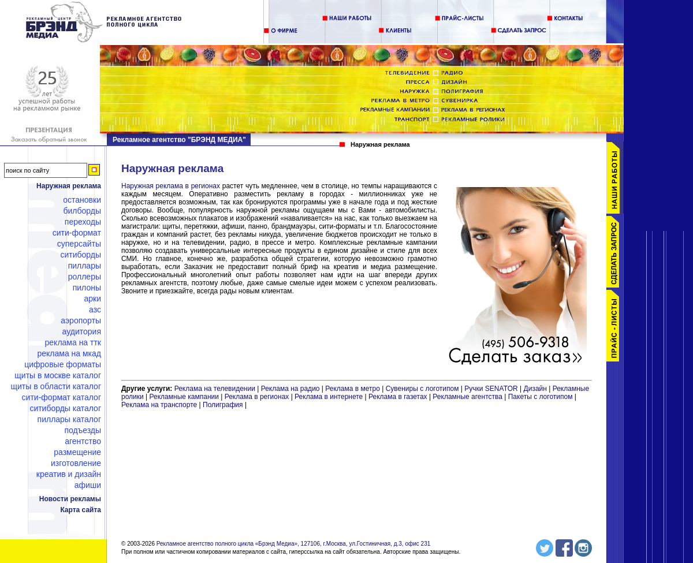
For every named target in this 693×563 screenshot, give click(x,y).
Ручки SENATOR (490, 389)
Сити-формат (77, 233)
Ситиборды (80, 255)
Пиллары (84, 266)
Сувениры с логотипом (422, 389)
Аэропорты (81, 320)
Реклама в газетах (398, 397)
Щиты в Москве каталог (57, 375)
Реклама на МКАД (69, 353)
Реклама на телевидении (214, 389)
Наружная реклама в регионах (170, 186)
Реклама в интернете (329, 397)
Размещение (77, 452)
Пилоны (87, 288)
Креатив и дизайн (68, 474)
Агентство (83, 441)
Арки (92, 298)
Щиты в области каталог (56, 386)
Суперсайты (79, 244)
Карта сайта (80, 510)
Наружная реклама (68, 186)
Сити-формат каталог (61, 397)
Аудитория (81, 331)
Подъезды (83, 430)
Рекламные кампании (184, 397)
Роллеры (84, 277)
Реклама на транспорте (159, 405)
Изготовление (76, 463)
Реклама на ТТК (73, 342)
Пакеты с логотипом (540, 397)
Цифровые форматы (62, 364)
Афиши (87, 485)
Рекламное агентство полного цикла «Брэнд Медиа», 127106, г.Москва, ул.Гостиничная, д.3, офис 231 (294, 543)
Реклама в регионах (257, 397)
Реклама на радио (290, 389)
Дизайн (535, 389)
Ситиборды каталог (65, 408)
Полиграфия (223, 405)
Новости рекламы (70, 499)
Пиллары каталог (69, 419)
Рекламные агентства (468, 397)
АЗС (95, 309)
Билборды (82, 211)
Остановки (82, 200)
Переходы (83, 222)
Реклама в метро (352, 389)
